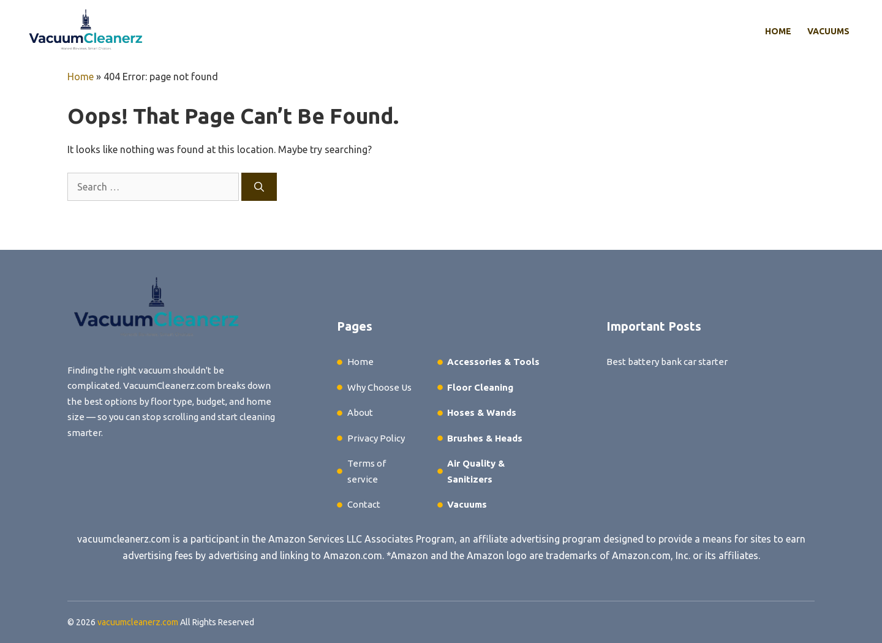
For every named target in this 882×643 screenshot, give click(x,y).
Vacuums (828, 31)
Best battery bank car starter (667, 361)
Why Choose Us (379, 387)
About (360, 412)
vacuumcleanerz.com (123, 538)
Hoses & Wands (481, 412)
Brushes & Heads (484, 438)
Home (778, 31)
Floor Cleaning (480, 387)
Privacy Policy (376, 438)
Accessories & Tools (493, 361)
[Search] (259, 187)
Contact (363, 504)
